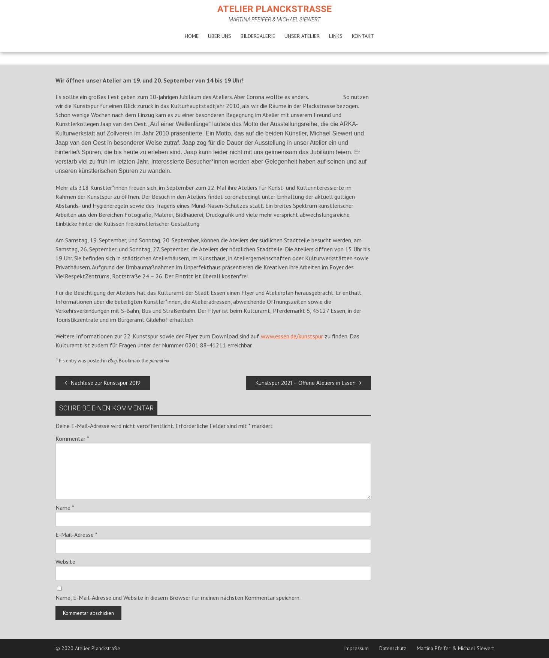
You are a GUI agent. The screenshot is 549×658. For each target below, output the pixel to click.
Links (336, 36)
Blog (112, 361)
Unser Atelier (302, 36)
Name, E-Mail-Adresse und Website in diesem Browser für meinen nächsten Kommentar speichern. (178, 597)
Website (65, 561)
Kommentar (72, 438)
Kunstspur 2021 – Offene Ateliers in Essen (309, 383)
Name (64, 507)
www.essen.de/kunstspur (293, 336)
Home (192, 36)
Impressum (356, 648)
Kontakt (363, 36)
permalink (159, 361)
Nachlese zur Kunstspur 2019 (103, 383)
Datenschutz (392, 648)
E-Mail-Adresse (76, 534)
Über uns (219, 36)
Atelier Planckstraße (274, 9)
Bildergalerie (258, 36)
